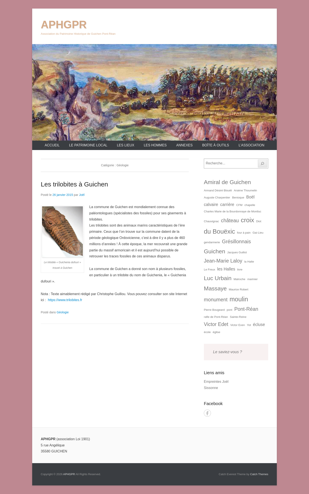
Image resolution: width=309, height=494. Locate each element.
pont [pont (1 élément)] (229, 309)
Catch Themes (259, 474)
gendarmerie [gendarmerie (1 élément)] (212, 242)
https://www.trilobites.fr (65, 300)
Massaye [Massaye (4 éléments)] (215, 288)
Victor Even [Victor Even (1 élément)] (237, 325)
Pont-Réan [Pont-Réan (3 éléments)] (246, 309)
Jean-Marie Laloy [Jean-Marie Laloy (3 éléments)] (223, 261)
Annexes (184, 145)
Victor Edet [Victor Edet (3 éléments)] (216, 324)
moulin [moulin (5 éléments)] (239, 299)
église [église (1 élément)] (216, 332)
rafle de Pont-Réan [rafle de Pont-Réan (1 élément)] (216, 316)
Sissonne (211, 388)
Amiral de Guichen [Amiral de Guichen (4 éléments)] (227, 182)
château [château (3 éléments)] (230, 220)
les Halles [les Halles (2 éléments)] (226, 269)
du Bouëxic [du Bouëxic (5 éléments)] (219, 231)
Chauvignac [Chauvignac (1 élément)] (211, 221)
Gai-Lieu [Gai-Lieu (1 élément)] (258, 232)
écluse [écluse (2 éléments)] (259, 324)
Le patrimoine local (88, 145)
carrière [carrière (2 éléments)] (227, 204)
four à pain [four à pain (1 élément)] (244, 232)
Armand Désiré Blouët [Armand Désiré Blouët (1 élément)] (218, 190)
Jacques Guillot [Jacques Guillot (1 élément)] (237, 252)
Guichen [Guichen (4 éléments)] (214, 251)
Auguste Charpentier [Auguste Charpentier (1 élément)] (217, 197)
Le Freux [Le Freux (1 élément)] (209, 269)
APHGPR (64, 25)
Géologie (63, 312)
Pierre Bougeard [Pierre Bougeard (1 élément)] (214, 309)
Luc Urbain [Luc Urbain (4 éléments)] (218, 278)
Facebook (207, 413)
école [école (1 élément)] (207, 332)
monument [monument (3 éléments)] (215, 299)
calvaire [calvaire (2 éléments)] (211, 204)
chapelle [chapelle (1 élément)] (249, 205)
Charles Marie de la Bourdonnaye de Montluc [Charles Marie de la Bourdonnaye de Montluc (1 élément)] (232, 211)
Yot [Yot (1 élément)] (249, 325)
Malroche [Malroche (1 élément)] (239, 279)
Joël (82, 195)
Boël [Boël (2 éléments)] (250, 197)
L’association (251, 145)
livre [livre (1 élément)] (239, 269)
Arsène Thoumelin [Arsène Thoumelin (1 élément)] (245, 190)
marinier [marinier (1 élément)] (252, 279)
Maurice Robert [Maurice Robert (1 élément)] (238, 289)
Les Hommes (155, 145)
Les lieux (125, 145)
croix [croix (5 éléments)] (247, 220)
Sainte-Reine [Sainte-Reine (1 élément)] (238, 316)
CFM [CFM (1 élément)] (239, 205)
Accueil (52, 145)
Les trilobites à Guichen (74, 184)
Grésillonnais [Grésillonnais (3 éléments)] (236, 241)
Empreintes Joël (216, 381)
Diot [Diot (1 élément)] (258, 221)
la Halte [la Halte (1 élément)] (249, 261)
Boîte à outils (215, 145)
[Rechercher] (262, 164)
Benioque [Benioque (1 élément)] (238, 197)
